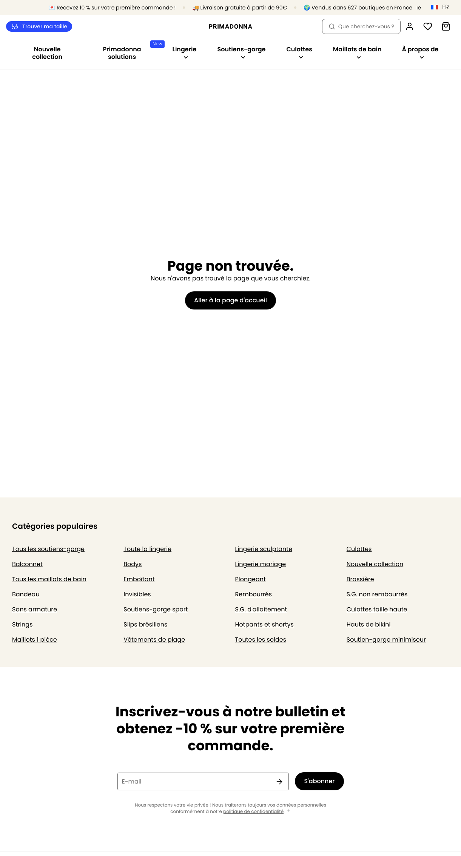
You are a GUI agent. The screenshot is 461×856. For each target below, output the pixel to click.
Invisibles (137, 594)
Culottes (359, 549)
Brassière (360, 579)
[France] (442, 7)
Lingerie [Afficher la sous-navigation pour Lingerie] (185, 52)
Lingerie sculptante (264, 549)
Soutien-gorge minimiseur (386, 639)
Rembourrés (253, 594)
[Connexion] (410, 26)
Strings (22, 624)
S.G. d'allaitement (261, 609)
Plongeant (250, 579)
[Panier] (446, 26)
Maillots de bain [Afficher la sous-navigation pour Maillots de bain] (357, 52)
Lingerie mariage (260, 564)
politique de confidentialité (253, 811)
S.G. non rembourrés (377, 594)
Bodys (132, 564)
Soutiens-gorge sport (155, 609)
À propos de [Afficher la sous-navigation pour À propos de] (420, 52)
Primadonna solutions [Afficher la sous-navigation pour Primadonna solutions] (132, 50)
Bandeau (26, 594)
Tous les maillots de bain (49, 579)
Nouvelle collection (47, 53)
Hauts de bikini (369, 624)
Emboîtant (138, 579)
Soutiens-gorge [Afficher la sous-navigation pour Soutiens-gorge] (241, 52)
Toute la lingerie (147, 549)
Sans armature (34, 609)
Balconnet (27, 564)
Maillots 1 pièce (34, 639)
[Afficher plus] (288, 811)
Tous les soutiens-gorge (48, 549)
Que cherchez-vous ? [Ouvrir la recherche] (361, 26)
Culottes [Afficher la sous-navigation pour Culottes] (299, 52)
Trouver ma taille (39, 27)
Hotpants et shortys (264, 624)
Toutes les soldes (261, 639)
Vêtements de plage (154, 639)
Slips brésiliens (145, 624)
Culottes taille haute (377, 609)
